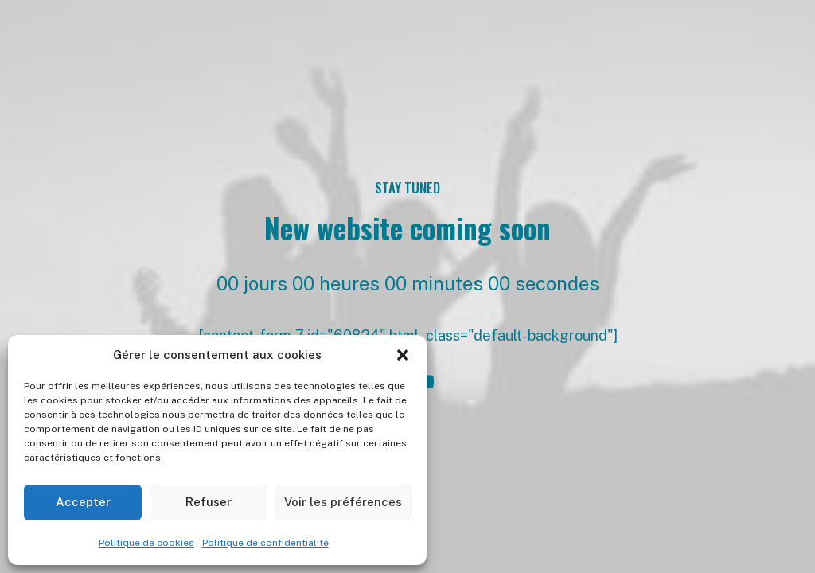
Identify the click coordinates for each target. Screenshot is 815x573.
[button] (403, 355)
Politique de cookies (146, 542)
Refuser (208, 502)
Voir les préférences (343, 502)
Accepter (83, 502)
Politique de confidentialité (265, 542)
